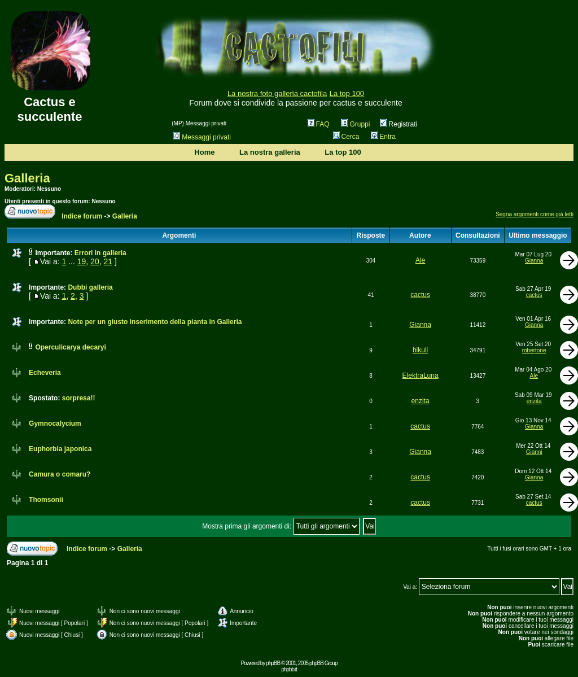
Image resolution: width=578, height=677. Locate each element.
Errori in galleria (100, 253)
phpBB (273, 663)
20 (94, 261)
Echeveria (45, 373)
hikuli (420, 350)
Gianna (534, 260)
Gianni (534, 452)
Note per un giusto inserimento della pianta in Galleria (155, 322)
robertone (534, 350)
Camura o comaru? (59, 474)
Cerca (346, 137)
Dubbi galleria (90, 287)
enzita (420, 401)
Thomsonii (46, 500)
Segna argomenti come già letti (534, 214)
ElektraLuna (420, 375)
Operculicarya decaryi (70, 347)
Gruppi (355, 124)
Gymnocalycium (55, 423)
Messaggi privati (202, 137)
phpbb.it (289, 669)
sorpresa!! (78, 398)
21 (107, 261)
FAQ (319, 124)
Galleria (27, 178)
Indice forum (82, 216)
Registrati (398, 124)
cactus (420, 295)
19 (81, 261)
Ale (420, 260)
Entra (383, 137)
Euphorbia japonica (60, 449)
